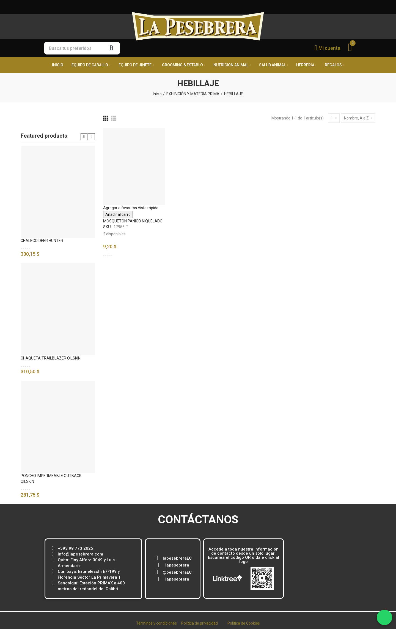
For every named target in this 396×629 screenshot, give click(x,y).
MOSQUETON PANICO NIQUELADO (133, 221)
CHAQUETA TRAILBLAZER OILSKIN (51, 358)
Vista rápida (148, 208)
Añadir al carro (118, 214)
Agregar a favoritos (120, 208)
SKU (107, 227)
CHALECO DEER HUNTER (42, 240)
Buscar (111, 48)
